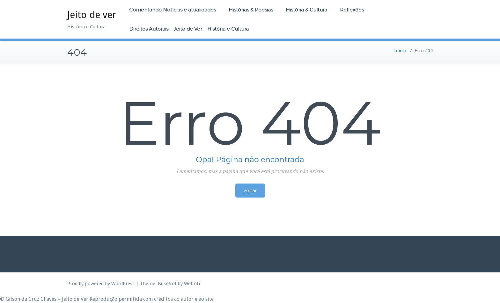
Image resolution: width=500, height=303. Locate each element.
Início (400, 51)
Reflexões (352, 10)
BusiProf (167, 283)
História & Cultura (306, 10)
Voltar (250, 190)
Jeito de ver (91, 14)
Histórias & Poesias (251, 10)
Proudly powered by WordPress (101, 283)
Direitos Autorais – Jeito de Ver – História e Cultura (189, 29)
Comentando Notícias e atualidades (172, 10)
